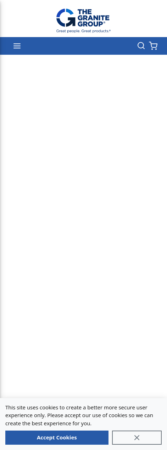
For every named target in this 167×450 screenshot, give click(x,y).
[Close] (137, 438)
